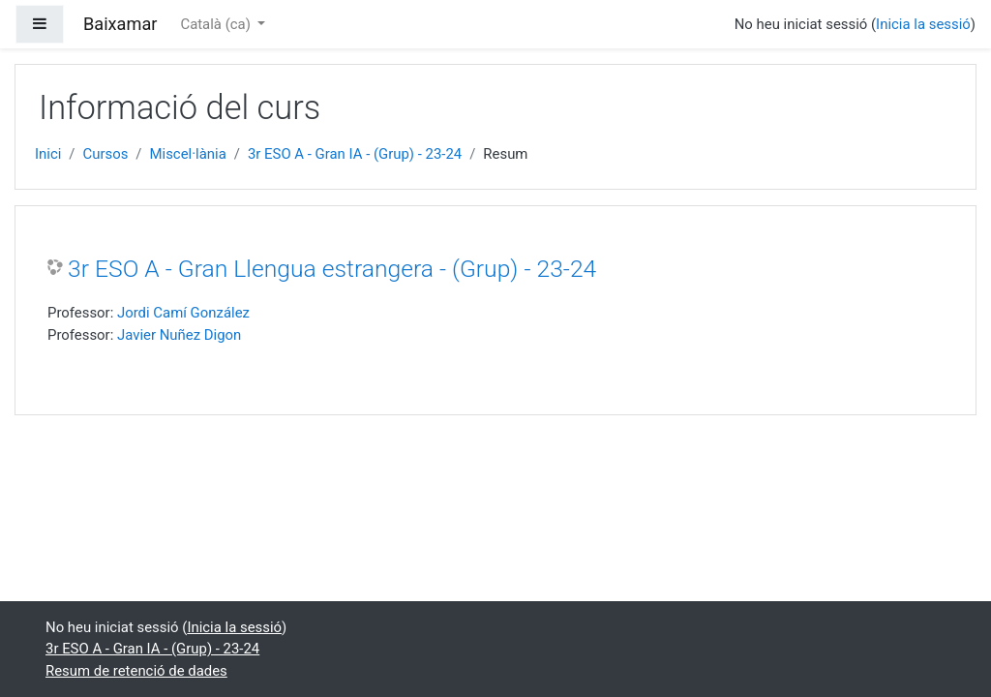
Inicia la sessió (923, 24)
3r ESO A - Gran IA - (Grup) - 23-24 (355, 154)
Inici (48, 154)
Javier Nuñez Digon (179, 335)
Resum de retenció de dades (136, 671)
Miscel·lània (188, 154)
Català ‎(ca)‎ (217, 24)
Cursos (106, 154)
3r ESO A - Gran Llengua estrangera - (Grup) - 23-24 (332, 269)
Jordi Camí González (183, 312)
